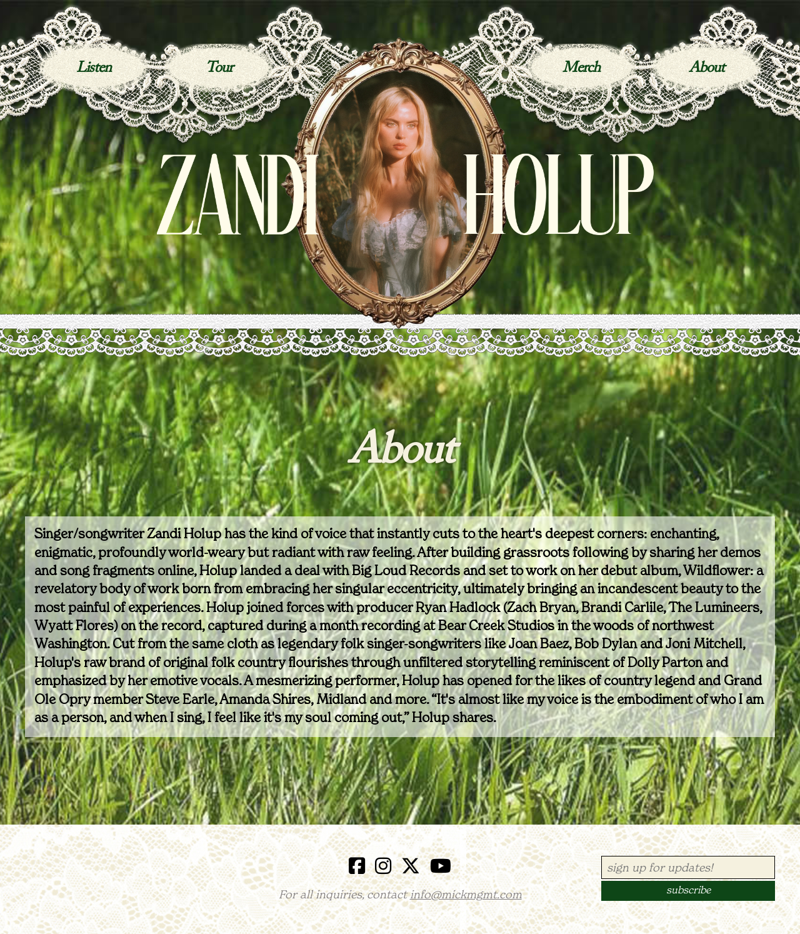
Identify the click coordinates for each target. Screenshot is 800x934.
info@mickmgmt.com (466, 895)
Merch (581, 68)
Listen (93, 68)
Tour (219, 68)
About (706, 68)
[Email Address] (688, 867)
